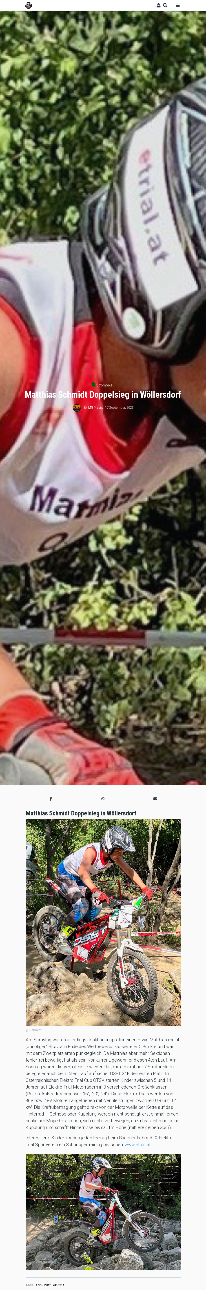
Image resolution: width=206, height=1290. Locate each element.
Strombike (104, 385)
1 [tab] (101, 1263)
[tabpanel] (103, 1212)
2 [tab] (104, 1263)
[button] (51, 799)
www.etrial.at (138, 1144)
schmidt (44, 1285)
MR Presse (96, 407)
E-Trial (60, 1285)
